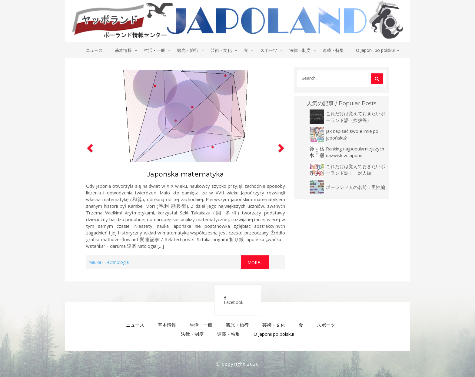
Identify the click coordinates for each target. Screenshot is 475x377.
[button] (89, 168)
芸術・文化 (221, 50)
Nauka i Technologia (108, 262)
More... (255, 262)
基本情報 (123, 50)
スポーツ (268, 50)
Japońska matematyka (185, 174)
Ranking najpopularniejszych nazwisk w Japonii (355, 152)
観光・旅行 (187, 50)
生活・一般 (154, 50)
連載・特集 (333, 50)
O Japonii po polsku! (375, 50)
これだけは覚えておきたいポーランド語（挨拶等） (355, 116)
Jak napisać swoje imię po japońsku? (352, 134)
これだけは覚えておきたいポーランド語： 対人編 (355, 169)
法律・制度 (300, 50)
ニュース (94, 50)
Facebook (233, 300)
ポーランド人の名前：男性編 (355, 187)
